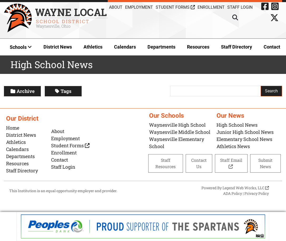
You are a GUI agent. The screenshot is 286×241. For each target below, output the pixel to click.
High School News (237, 125)
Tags (63, 91)
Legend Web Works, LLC (246, 187)
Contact (272, 47)
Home (12, 128)
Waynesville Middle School (179, 132)
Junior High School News (245, 132)
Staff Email (231, 163)
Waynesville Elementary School (176, 142)
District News (57, 47)
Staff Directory (236, 47)
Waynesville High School (177, 125)
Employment (139, 7)
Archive (22, 91)
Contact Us (199, 163)
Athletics (92, 47)
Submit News (265, 163)
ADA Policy (232, 193)
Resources (198, 47)
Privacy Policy (256, 193)
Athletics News (233, 146)
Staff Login (63, 167)
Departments (161, 47)
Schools (21, 47)
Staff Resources (165, 163)
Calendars (125, 47)
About (115, 7)
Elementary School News (244, 139)
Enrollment (211, 7)
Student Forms (175, 7)
